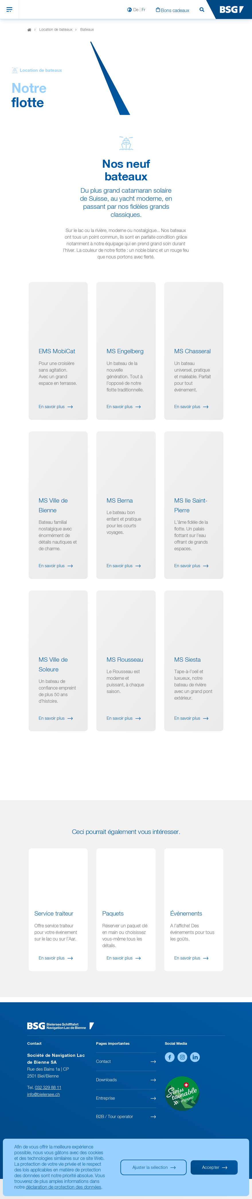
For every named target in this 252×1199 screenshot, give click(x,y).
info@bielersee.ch (43, 1094)
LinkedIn (195, 1057)
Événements (186, 920)
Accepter (210, 1167)
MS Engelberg (125, 357)
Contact (103, 1061)
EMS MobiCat (57, 357)
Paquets (113, 920)
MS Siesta (187, 666)
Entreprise (105, 1098)
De (135, 10)
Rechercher (202, 10)
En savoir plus (52, 412)
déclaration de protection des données (63, 1187)
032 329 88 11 (48, 1088)
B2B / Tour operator (114, 1117)
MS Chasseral (192, 357)
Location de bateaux (55, 30)
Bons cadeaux (175, 11)
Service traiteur (53, 920)
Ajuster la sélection (150, 1167)
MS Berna (120, 507)
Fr (143, 10)
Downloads (106, 1080)
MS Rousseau (125, 666)
